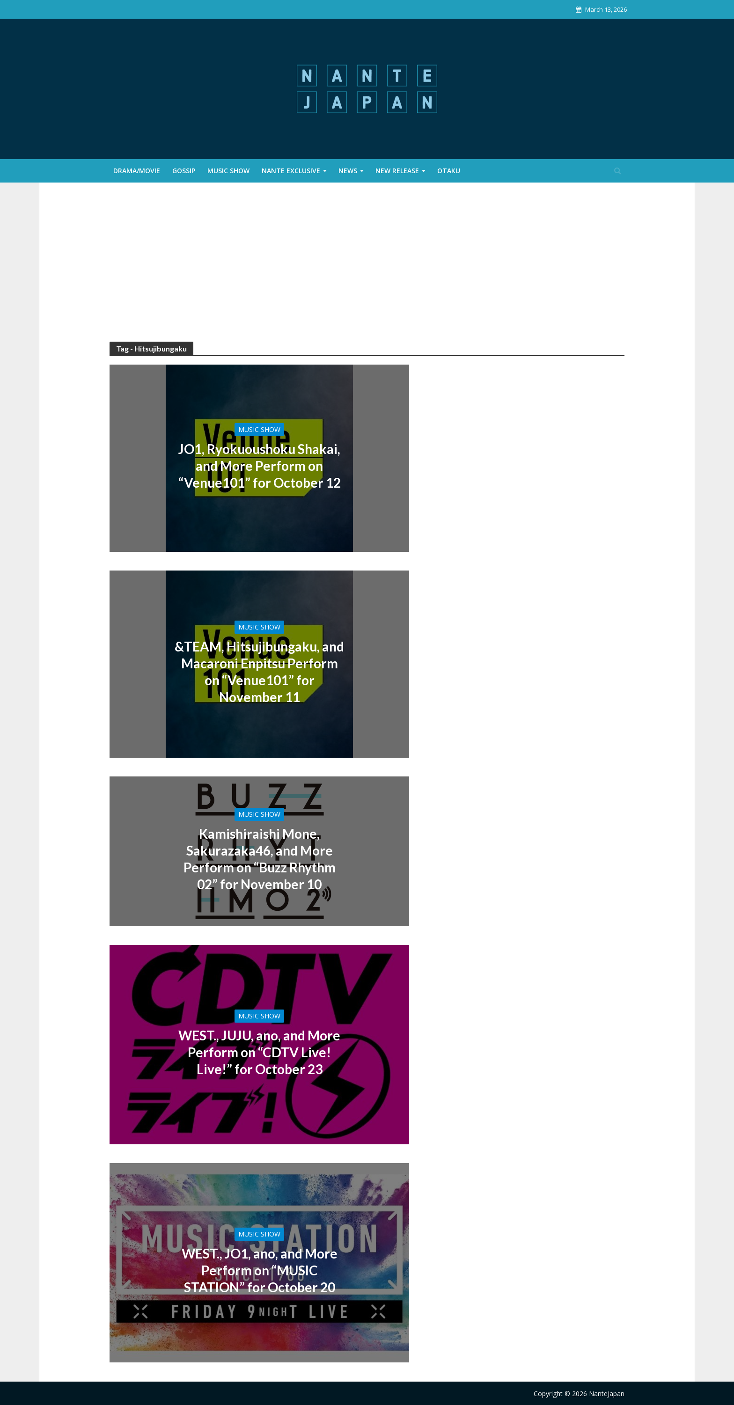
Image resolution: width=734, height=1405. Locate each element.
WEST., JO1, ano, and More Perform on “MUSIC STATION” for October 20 (260, 1270)
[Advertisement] (367, 271)
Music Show (228, 170)
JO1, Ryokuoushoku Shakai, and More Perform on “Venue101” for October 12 (259, 465)
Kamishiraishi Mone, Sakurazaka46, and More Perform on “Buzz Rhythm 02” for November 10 (260, 859)
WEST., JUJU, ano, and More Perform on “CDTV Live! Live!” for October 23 (259, 1052)
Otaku (448, 170)
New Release (397, 170)
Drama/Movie (136, 170)
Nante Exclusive (291, 170)
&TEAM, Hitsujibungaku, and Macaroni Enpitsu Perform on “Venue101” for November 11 (259, 671)
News (347, 170)
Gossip (183, 170)
